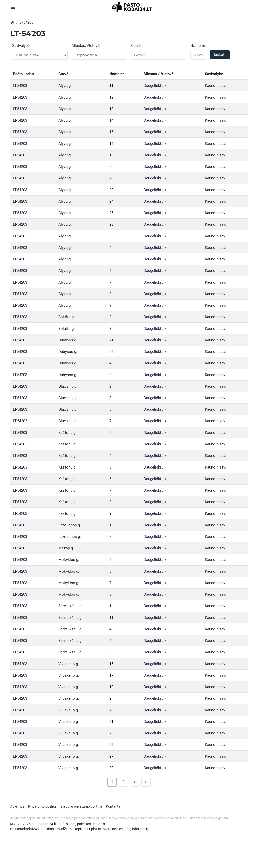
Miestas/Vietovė (86, 45)
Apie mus (17, 806)
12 (111, 97)
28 (111, 224)
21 (111, 340)
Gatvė (136, 45)
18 (111, 155)
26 (111, 213)
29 (111, 768)
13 (111, 109)
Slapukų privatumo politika (81, 806)
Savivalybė (21, 45)
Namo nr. (198, 45)
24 (111, 201)
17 (111, 675)
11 (111, 85)
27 (111, 756)
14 (111, 120)
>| (146, 782)
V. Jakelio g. (68, 664)
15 (111, 132)
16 (111, 143)
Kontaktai (113, 806)
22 (111, 190)
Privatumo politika (42, 806)
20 (111, 178)
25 (111, 351)
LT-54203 (20, 85)
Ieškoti (219, 54)
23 (111, 733)
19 (111, 687)
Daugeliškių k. (155, 85)
